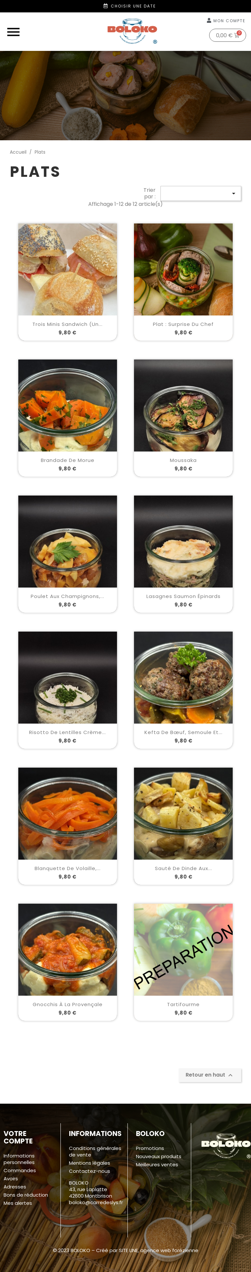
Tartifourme (183, 1004)
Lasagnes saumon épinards (183, 596)
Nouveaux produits (158, 1156)
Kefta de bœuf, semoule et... (183, 732)
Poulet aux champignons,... (67, 596)
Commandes (20, 1170)
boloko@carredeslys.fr (96, 1202)
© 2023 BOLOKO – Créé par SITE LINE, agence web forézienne (125, 1250)
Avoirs (11, 1178)
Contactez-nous (89, 1171)
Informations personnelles (19, 1159)
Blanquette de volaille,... (68, 868)
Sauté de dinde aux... (183, 868)
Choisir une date (133, 6)
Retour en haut (210, 1075)
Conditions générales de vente (95, 1151)
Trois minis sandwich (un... (67, 324)
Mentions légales (89, 1162)
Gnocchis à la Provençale (68, 1004)
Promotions (150, 1148)
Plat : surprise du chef (183, 324)
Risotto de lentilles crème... (67, 732)
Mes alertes (18, 1203)
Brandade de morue (67, 460)
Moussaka (183, 460)
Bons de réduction (26, 1194)
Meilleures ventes (157, 1164)
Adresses (15, 1186)
